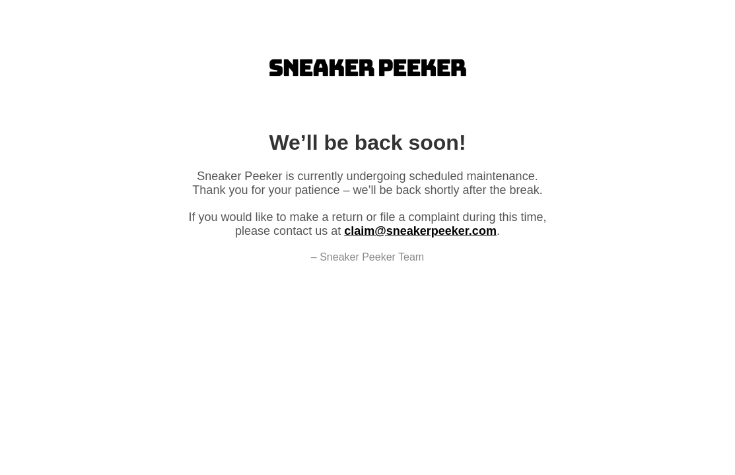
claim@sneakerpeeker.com (420, 231)
